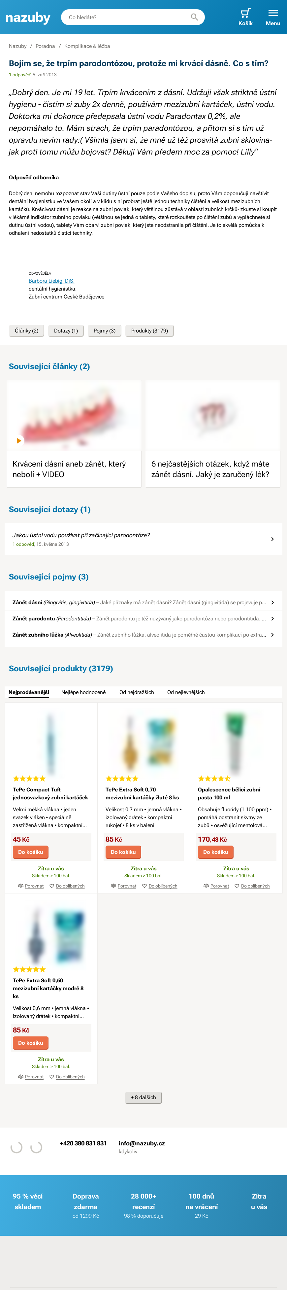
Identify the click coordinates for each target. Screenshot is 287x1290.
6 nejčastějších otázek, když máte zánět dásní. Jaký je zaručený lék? (210, 469)
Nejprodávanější (29, 692)
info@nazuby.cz (142, 1143)
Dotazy (66, 331)
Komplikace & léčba (87, 46)
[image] (74, 415)
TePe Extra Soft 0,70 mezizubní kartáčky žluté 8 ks (142, 793)
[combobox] (133, 17)
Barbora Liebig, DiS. (52, 281)
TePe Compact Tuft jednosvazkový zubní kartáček (50, 793)
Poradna (45, 46)
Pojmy (104, 331)
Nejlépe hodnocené (83, 692)
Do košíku (30, 852)
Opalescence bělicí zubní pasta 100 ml (229, 793)
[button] (273, 17)
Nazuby (17, 46)
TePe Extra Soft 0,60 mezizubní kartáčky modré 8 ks (48, 988)
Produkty (149, 331)
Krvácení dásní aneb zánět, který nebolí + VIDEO (69, 469)
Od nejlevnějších (186, 692)
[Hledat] (195, 17)
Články (26, 331)
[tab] (29, 692)
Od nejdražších (136, 692)
